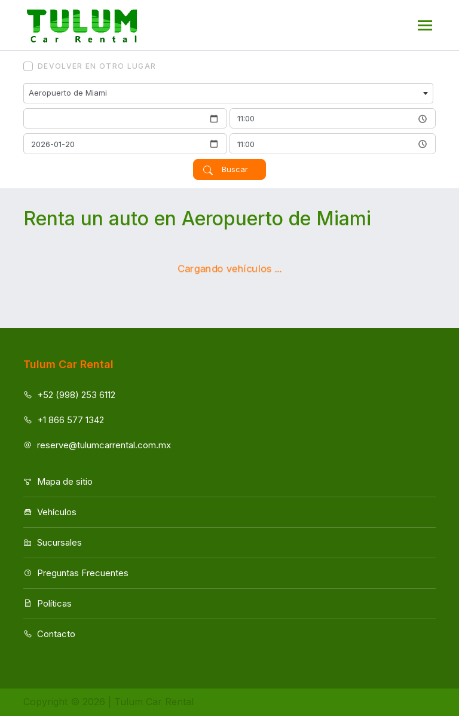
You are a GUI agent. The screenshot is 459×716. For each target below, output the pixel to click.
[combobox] (228, 93)
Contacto (49, 633)
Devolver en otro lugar (97, 66)
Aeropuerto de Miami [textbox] (68, 92)
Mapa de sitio (58, 481)
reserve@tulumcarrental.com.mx (97, 445)
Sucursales (52, 542)
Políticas (47, 603)
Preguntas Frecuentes (75, 573)
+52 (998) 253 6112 (69, 394)
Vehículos (49, 512)
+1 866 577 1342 (63, 420)
